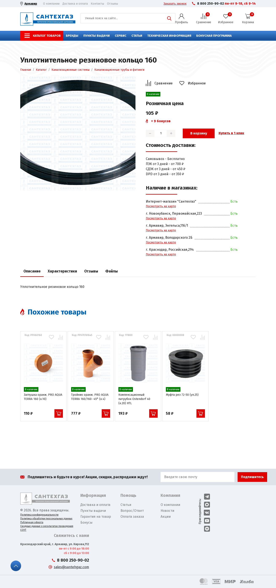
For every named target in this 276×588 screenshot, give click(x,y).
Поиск (169, 18)
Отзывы (112, 3)
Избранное (197, 83)
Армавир (30, 3)
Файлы (111, 271)
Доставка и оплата (75, 3)
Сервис (120, 36)
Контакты (97, 3)
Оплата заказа (132, 517)
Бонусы (86, 522)
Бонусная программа (214, 36)
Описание (32, 271)
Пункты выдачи (96, 36)
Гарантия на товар (95, 517)
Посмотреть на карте (161, 206)
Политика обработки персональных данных (46, 518)
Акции (166, 517)
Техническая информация (169, 36)
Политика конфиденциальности (39, 514)
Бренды (72, 36)
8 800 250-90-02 (210, 3)
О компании (51, 3)
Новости (167, 511)
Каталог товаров (47, 36)
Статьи (136, 36)
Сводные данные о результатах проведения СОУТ (46, 528)
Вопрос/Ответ (132, 511)
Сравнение (163, 83)
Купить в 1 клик (231, 133)
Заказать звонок (175, 3)
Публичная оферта (31, 522)
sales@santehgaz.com (71, 567)
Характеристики (62, 271)
